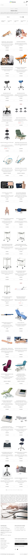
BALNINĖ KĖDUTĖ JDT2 (21, 93)
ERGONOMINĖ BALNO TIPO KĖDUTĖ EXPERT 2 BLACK (7, 479)
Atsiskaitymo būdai (3, 547)
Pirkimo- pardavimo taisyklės (5, 543)
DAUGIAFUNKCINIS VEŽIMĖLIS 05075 (7, 271)
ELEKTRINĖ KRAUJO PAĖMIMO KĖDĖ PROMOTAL (7, 375)
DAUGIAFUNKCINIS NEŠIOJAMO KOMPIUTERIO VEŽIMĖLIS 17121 (7, 245)
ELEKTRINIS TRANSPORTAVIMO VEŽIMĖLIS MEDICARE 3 (7, 401)
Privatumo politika (3, 541)
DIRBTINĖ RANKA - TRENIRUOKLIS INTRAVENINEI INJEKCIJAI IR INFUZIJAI (7, 349)
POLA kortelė (3, 548)
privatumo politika (21, 546)
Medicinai (16, 8)
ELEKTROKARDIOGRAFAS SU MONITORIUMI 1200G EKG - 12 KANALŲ (21, 401)
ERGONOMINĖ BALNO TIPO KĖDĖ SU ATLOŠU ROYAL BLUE (21, 453)
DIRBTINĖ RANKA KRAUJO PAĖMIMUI (21, 348)
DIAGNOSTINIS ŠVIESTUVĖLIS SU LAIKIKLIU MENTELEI (7, 323)
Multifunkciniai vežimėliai (3, 21)
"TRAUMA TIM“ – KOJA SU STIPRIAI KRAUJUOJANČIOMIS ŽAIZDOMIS (7, 42)
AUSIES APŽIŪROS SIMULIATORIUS (7, 67)
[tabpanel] (7, 33)
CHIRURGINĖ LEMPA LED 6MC (7, 168)
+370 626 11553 (21, 527)
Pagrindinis (12, 8)
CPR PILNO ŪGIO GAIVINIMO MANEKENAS (21, 219)
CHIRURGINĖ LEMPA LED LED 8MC (21, 168)
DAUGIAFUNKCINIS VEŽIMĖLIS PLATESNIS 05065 (7, 297)
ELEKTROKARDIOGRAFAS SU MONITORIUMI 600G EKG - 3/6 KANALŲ (7, 427)
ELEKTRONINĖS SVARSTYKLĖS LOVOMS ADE (21, 427)
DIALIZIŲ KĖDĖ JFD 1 (20, 322)
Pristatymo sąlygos (4, 540)
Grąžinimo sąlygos (3, 544)
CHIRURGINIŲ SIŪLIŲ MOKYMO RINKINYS (7, 193)
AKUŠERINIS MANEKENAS (21, 41)
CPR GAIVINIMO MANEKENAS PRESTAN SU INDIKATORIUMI (21, 193)
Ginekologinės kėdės (16, 21)
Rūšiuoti (7, 17)
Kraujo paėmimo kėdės (23, 21)
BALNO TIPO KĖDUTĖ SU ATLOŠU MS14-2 (7, 143)
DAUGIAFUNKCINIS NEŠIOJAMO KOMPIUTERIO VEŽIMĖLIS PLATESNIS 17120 (21, 245)
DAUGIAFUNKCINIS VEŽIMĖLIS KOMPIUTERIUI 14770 (21, 272)
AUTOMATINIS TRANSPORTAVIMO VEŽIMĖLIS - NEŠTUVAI (21, 68)
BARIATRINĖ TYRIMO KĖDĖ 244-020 (21, 142)
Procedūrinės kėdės (10, 21)
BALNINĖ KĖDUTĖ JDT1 (7, 93)
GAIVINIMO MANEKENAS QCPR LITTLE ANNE (20, 479)
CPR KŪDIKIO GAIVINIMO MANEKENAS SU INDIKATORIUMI (7, 219)
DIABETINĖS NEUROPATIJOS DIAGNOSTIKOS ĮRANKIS (21, 297)
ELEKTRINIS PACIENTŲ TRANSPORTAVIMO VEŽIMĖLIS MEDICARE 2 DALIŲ (21, 375)
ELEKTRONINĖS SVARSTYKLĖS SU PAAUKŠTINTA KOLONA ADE (7, 453)
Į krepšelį (7, 50)
